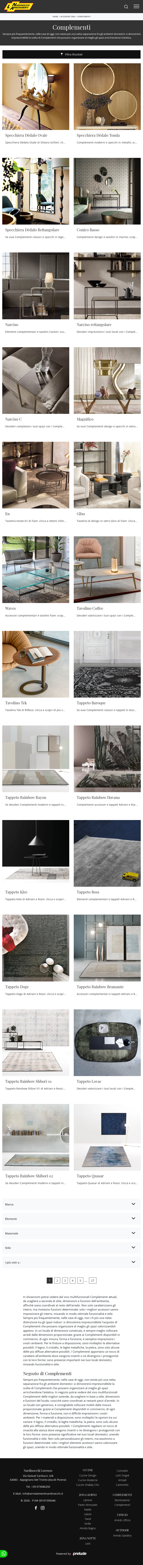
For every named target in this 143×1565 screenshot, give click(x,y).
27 (92, 1280)
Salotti (87, 1514)
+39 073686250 (40, 1486)
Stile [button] (8, 1248)
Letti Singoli (122, 1475)
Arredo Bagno (88, 1528)
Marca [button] (9, 1204)
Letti (87, 1543)
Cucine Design (87, 1475)
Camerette (122, 1485)
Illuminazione (122, 1500)
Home (55, 16)
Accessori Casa (67, 16)
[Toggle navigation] (136, 6)
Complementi (84, 16)
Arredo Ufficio (122, 1520)
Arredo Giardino (122, 1535)
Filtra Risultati (72, 54)
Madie (87, 1509)
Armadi (122, 1480)
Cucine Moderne (88, 1480)
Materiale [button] (11, 1233)
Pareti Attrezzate (87, 1505)
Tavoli (88, 1519)
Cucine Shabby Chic (87, 1485)
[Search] (126, 6)
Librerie (87, 1500)
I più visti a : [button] (13, 1262)
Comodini (122, 1470)
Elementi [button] (11, 1219)
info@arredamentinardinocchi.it (43, 1493)
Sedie (87, 1523)
